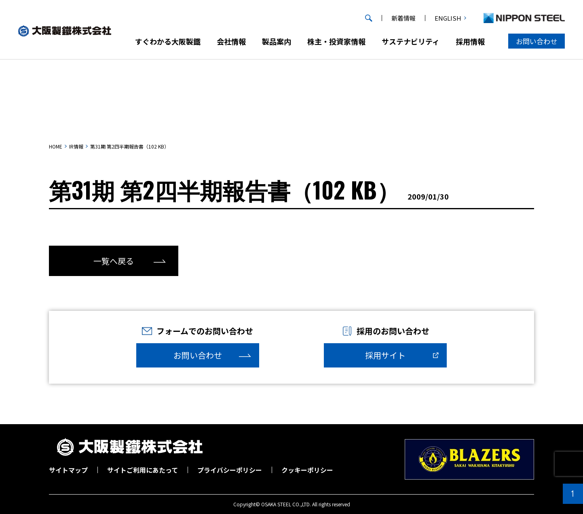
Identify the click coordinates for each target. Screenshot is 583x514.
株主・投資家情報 (336, 41)
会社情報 (231, 41)
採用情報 (470, 41)
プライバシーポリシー (229, 470)
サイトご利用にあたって (142, 470)
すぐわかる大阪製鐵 (168, 41)
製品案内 (276, 41)
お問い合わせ (536, 41)
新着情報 (403, 18)
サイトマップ (68, 470)
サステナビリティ (410, 41)
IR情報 (76, 146)
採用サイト (385, 355)
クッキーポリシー (307, 470)
